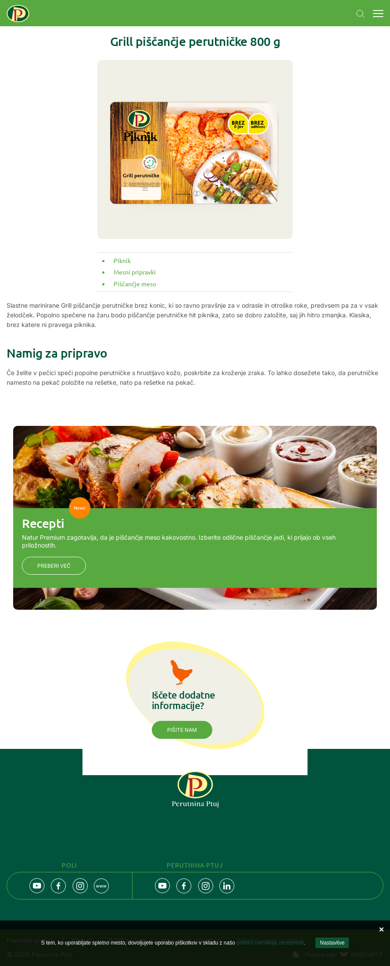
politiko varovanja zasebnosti (270, 943)
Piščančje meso (135, 284)
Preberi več (54, 565)
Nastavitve (332, 943)
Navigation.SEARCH (360, 14)
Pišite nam (182, 730)
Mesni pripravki (135, 272)
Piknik (122, 260)
